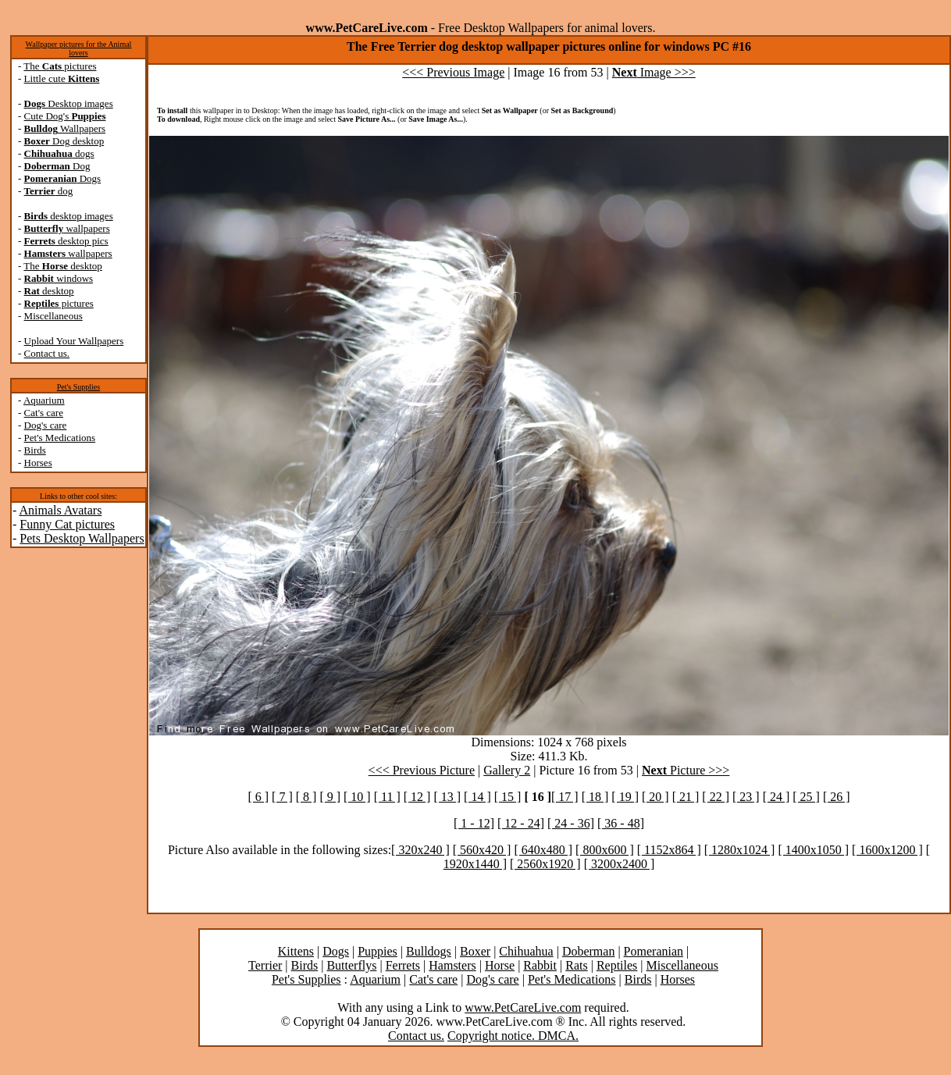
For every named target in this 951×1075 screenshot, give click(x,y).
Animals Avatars (60, 510)
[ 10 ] (357, 796)
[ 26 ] (836, 796)
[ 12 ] (417, 796)
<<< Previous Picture (422, 770)
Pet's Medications (60, 437)
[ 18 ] (595, 796)
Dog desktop (64, 141)
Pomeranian (653, 951)
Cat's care (43, 412)
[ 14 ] (477, 796)
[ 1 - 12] (474, 823)
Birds (35, 450)
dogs (59, 153)
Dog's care (45, 425)
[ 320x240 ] (420, 849)
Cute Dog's (65, 116)
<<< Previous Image (453, 72)
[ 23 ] (746, 796)
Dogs (63, 178)
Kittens (296, 951)
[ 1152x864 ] (669, 849)
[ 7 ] (282, 796)
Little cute (62, 78)
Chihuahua (526, 951)
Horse (500, 965)
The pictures (59, 66)
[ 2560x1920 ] (545, 863)
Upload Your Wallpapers (74, 341)
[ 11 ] (387, 796)
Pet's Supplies (78, 387)
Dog (57, 166)
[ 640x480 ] (543, 849)
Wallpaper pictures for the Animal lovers (79, 48)
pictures (59, 303)
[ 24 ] (776, 796)
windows (59, 278)
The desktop (62, 266)
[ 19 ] (625, 796)
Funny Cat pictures (67, 524)
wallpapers (67, 228)
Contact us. (47, 353)
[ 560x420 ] (482, 849)
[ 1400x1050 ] (813, 849)
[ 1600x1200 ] (887, 849)
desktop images (68, 216)
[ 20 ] (655, 796)
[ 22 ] (715, 796)
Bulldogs (428, 951)
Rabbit (540, 965)
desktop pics (66, 241)
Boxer (475, 951)
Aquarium (44, 400)
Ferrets (403, 965)
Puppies (377, 951)
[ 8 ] (306, 796)
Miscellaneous (53, 316)
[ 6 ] (258, 796)
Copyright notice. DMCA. (513, 1035)
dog (48, 191)
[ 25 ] (806, 796)
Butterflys (351, 965)
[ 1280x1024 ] (739, 849)
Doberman (588, 951)
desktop (49, 291)
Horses (38, 462)
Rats (576, 965)
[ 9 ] (329, 796)
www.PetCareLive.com (523, 1007)
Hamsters (452, 965)
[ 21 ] (686, 796)
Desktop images (68, 103)
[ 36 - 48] (620, 823)
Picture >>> (685, 770)
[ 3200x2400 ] (619, 863)
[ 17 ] (565, 796)
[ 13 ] (447, 796)
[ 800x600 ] (604, 849)
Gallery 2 (506, 770)
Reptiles (617, 965)
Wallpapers (65, 128)
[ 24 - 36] (570, 823)
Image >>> (654, 72)
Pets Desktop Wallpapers (82, 538)
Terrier (265, 965)
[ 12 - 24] (520, 823)
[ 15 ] (508, 796)
